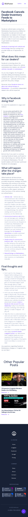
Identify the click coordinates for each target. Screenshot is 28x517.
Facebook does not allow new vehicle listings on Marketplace (12, 86)
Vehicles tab (8, 197)
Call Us (19, 3)
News (13, 468)
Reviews (14, 478)
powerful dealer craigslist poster (13, 332)
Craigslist (13, 448)
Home (13, 444)
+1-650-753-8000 (14, 510)
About (14, 471)
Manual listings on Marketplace (14, 253)
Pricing (14, 457)
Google (14, 454)
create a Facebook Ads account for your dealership (14, 304)
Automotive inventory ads (12, 216)
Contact (13, 475)
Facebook (14, 451)
